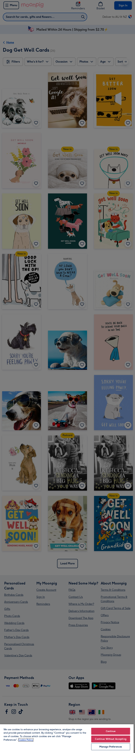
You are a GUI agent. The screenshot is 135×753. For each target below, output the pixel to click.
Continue (111, 731)
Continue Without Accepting (110, 739)
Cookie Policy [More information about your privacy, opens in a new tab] (26, 740)
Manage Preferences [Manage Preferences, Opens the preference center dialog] (110, 746)
